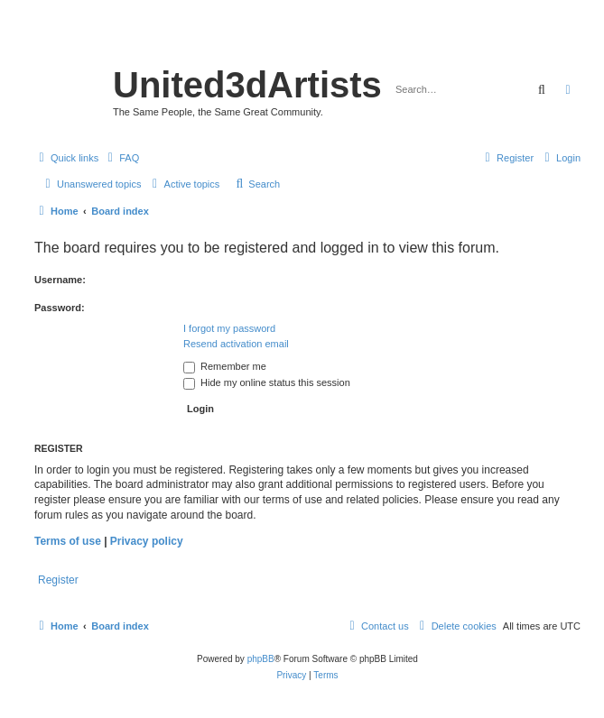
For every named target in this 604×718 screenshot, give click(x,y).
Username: (60, 279)
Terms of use (67, 541)
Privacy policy (146, 541)
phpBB (260, 659)
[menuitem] (121, 158)
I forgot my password (229, 328)
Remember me (224, 366)
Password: (59, 307)
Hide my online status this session (266, 382)
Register (58, 580)
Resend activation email (236, 343)
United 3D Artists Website (307, 40)
